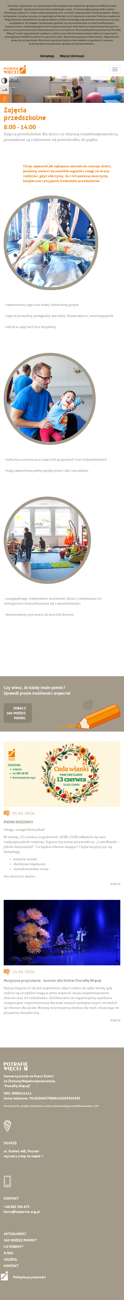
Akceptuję (47, 56)
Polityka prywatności (25, 1277)
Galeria (10, 1259)
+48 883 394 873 (17, 1207)
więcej (115, 884)
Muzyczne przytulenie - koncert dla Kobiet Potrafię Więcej (52, 980)
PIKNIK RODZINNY (18, 822)
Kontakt (11, 1266)
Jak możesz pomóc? (20, 1240)
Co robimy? (13, 1246)
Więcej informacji (72, 56)
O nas (8, 1253)
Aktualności (15, 1234)
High (4, 80)
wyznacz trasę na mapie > (23, 1156)
